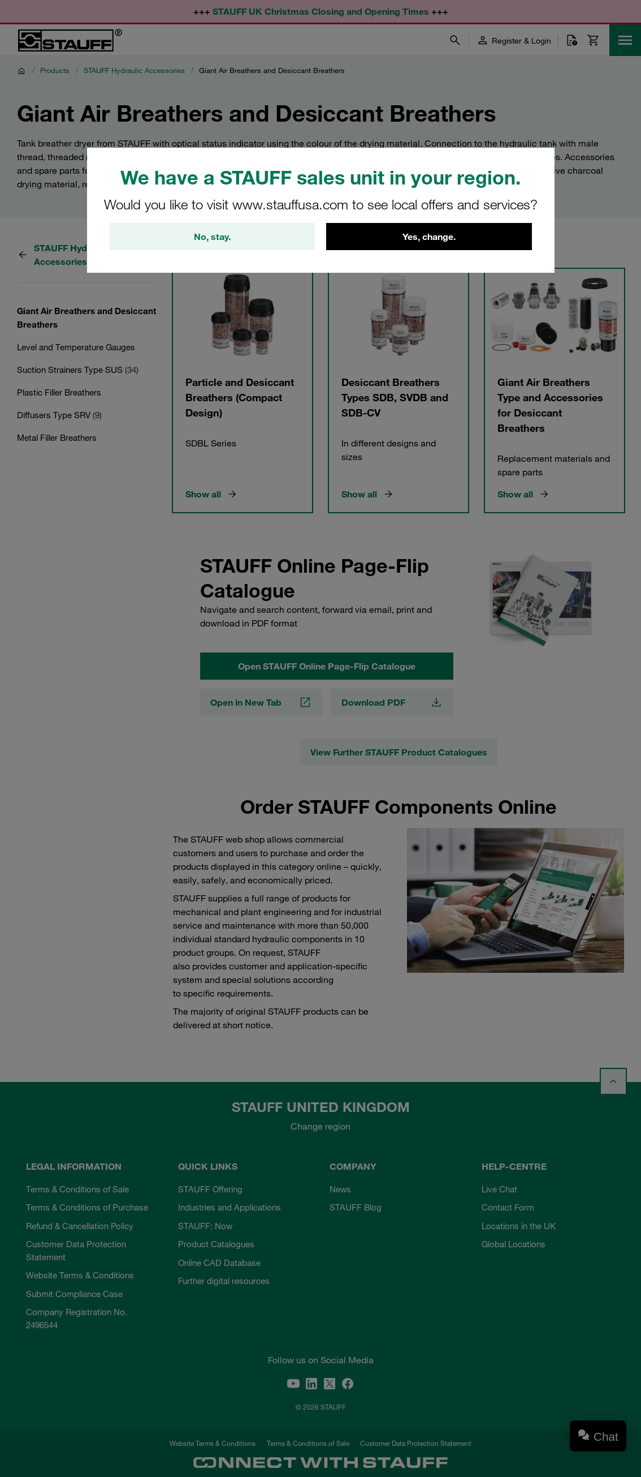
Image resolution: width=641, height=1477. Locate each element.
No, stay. (212, 236)
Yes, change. (429, 236)
